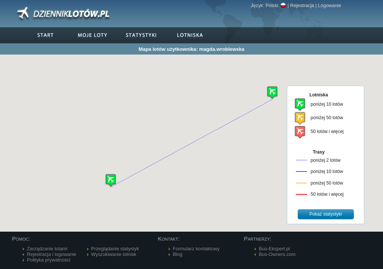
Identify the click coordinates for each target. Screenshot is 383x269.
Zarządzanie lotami (47, 248)
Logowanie (329, 5)
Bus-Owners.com (277, 254)
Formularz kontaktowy (196, 248)
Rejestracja (302, 5)
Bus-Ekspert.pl (274, 248)
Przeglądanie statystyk (115, 248)
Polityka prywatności (48, 260)
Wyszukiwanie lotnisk (114, 254)
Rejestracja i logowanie (51, 254)
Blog (178, 254)
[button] (111, 180)
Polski (276, 5)
